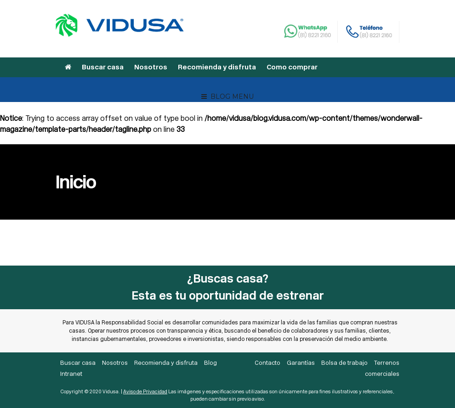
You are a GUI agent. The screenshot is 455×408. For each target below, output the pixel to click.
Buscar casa (103, 67)
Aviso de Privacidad (145, 392)
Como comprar (292, 67)
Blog (210, 362)
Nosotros (150, 67)
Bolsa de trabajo (344, 362)
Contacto (267, 362)
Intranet (71, 373)
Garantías (301, 362)
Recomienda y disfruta (217, 67)
